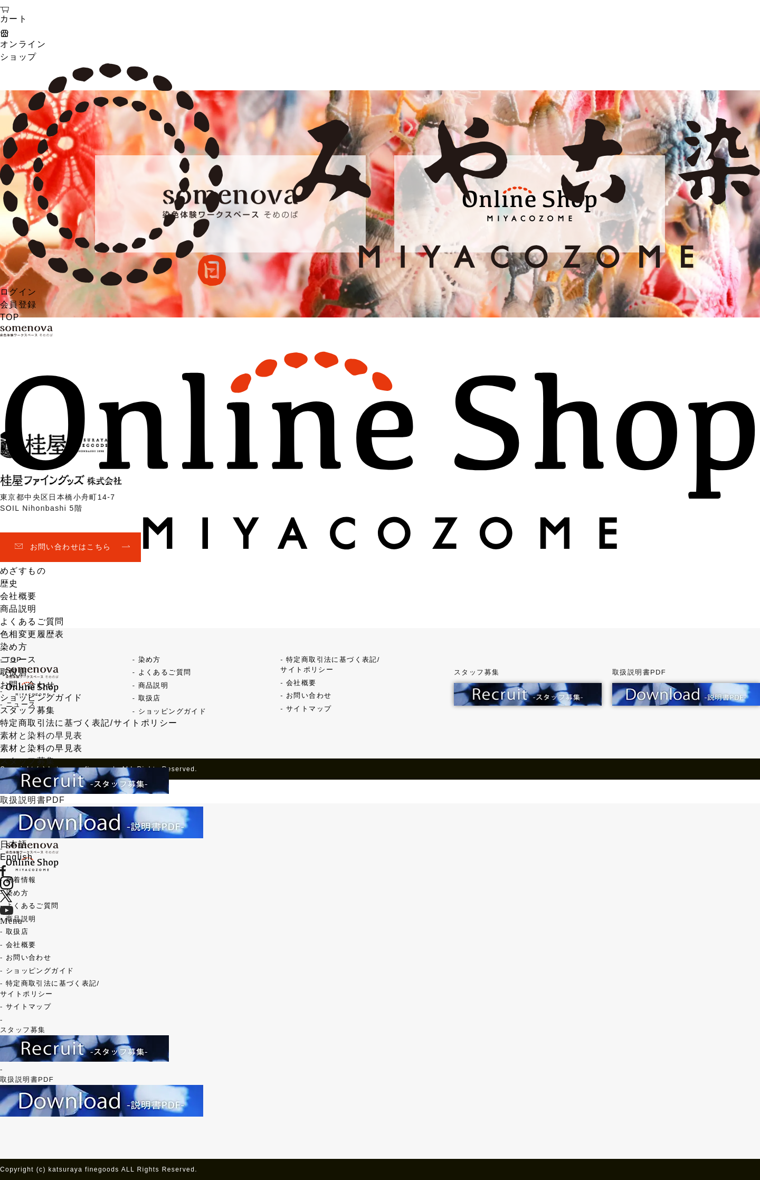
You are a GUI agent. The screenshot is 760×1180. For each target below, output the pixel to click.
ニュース (18, 659)
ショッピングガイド (41, 697)
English (16, 857)
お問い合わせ (27, 684)
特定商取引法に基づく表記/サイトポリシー (88, 722)
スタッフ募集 (27, 710)
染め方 (13, 646)
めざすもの (23, 570)
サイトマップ (28, 1006)
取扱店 (13, 672)
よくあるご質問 (32, 621)
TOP (10, 317)
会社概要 (18, 596)
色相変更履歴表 (32, 634)
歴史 (9, 583)
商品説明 (18, 608)
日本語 (13, 844)
